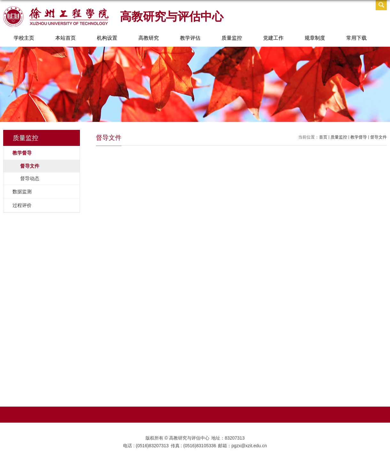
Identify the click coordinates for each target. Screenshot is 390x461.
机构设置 (107, 38)
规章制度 (315, 38)
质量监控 (232, 38)
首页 (323, 137)
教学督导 (358, 137)
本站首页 (65, 38)
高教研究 (148, 38)
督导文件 (378, 137)
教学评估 (190, 38)
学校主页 (24, 38)
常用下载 (356, 38)
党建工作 (273, 38)
